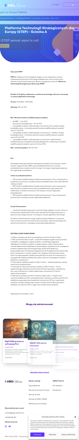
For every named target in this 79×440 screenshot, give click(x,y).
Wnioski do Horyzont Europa (39, 390)
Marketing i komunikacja (37, 404)
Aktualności (57, 390)
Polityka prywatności (26, 436)
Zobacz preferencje (68, 434)
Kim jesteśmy (57, 385)
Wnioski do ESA (34, 395)
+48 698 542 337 (10, 417)
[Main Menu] (72, 5)
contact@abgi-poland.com (14, 413)
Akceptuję (37, 434)
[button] (75, 417)
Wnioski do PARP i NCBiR (38, 399)
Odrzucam (52, 434)
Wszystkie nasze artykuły (39, 372)
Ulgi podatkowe (34, 385)
